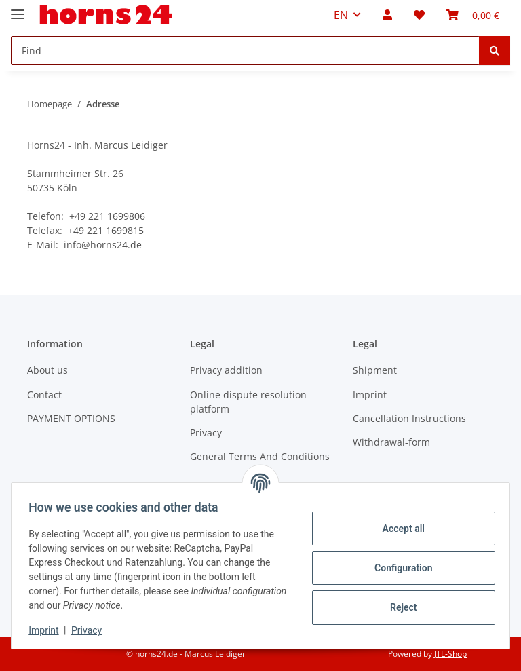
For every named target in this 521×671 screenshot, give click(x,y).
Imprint (48, 630)
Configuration (398, 567)
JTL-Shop (450, 653)
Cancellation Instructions (409, 418)
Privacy (91, 630)
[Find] (494, 50)
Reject (398, 607)
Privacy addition (226, 370)
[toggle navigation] (17, 8)
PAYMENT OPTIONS (71, 418)
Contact (44, 394)
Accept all (399, 528)
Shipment (375, 370)
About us (47, 370)
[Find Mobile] (245, 50)
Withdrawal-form (391, 442)
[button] (387, 14)
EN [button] (341, 14)
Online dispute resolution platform (248, 401)
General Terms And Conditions (260, 456)
